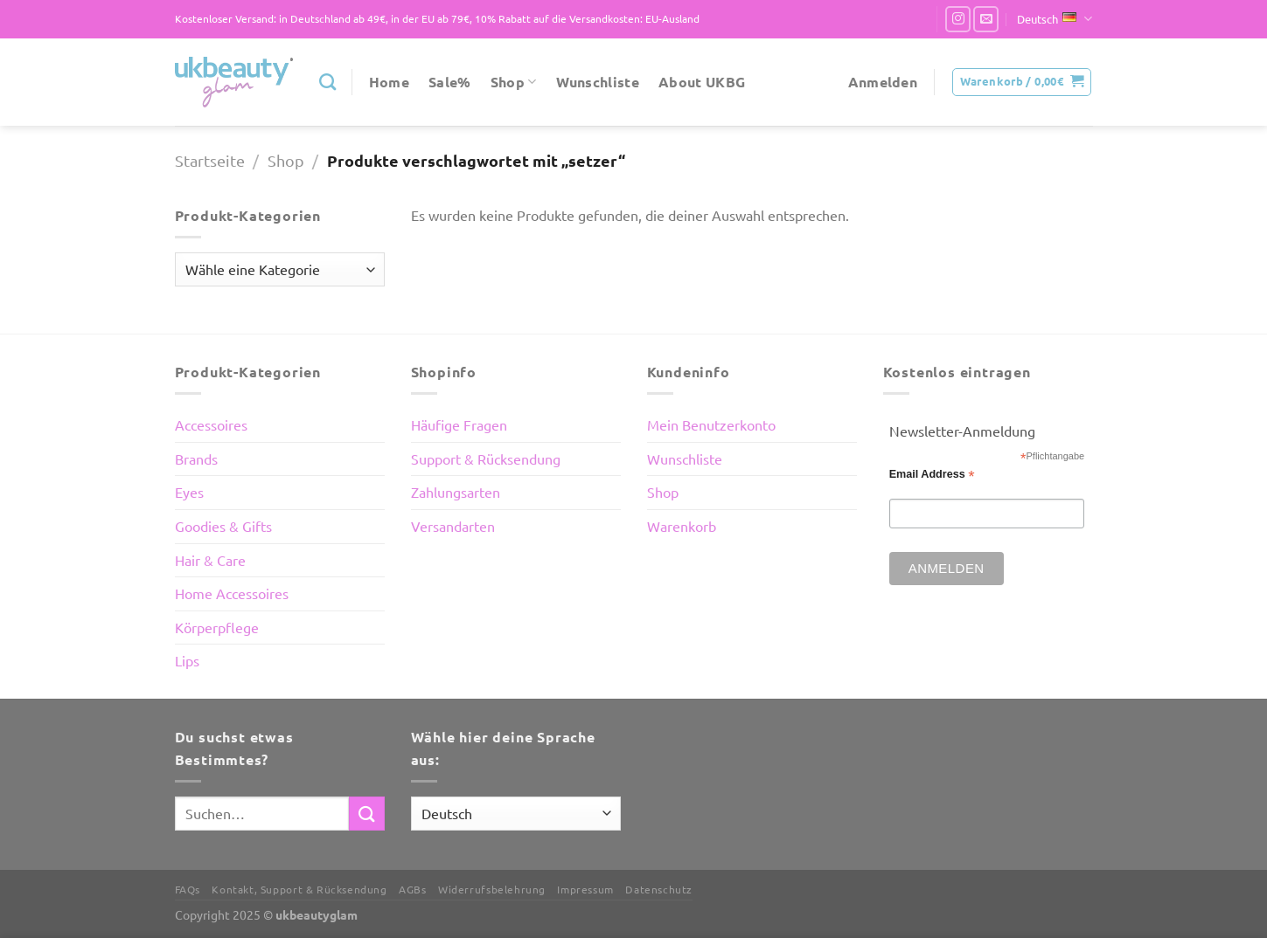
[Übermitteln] (366, 814)
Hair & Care (210, 560)
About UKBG (701, 81)
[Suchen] (327, 81)
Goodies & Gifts (223, 526)
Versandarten (453, 526)
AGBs (412, 889)
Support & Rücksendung (485, 458)
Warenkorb (681, 526)
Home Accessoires (232, 593)
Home (389, 81)
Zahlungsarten (455, 491)
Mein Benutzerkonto (711, 424)
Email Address (932, 474)
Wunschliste (598, 81)
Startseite (210, 160)
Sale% (449, 81)
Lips (187, 660)
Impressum (585, 889)
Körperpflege (217, 627)
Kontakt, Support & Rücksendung (299, 889)
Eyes (189, 491)
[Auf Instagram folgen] (958, 18)
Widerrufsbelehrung (492, 889)
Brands (196, 458)
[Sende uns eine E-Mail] (986, 18)
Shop (514, 81)
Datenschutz (659, 889)
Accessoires (211, 424)
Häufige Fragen (459, 424)
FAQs (187, 889)
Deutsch (1054, 18)
